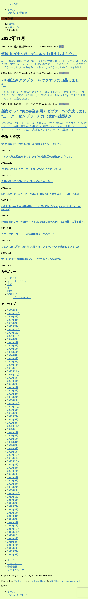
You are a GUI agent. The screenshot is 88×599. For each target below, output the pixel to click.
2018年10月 (13, 535)
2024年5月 (12, 352)
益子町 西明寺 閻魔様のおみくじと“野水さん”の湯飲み (31, 259)
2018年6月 (12, 548)
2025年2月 (12, 326)
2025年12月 (13, 313)
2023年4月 (12, 393)
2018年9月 (12, 538)
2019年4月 (12, 516)
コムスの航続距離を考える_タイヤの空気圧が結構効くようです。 (37, 156)
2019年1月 (12, 525)
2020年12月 (13, 455)
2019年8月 (12, 503)
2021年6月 (12, 435)
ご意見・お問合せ (17, 594)
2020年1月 (12, 490)
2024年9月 (12, 339)
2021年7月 (12, 432)
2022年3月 (12, 422)
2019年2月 (12, 522)
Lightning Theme (37, 581)
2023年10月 (13, 374)
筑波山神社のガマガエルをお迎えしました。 (39, 54)
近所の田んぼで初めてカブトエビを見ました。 (27, 181)
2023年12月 (13, 368)
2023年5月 (12, 390)
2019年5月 (12, 512)
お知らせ (64, 73)
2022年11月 (13, 403)
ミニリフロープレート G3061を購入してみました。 (29, 234)
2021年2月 (12, 448)
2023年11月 (13, 371)
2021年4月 (12, 442)
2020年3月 (12, 484)
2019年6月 (12, 509)
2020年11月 (13, 458)
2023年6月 (12, 387)
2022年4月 (12, 419)
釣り (9, 291)
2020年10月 (13, 461)
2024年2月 (12, 361)
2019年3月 (12, 519)
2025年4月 (12, 320)
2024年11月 (13, 332)
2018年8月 (12, 541)
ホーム (11, 560)
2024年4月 (12, 355)
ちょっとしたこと (17, 281)
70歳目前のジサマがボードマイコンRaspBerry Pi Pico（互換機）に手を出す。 (43, 221)
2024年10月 (13, 336)
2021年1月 (12, 451)
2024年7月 (12, 345)
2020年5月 (12, 477)
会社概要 (12, 566)
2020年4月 (12, 480)
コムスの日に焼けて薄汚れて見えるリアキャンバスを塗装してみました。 (41, 246)
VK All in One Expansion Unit (65, 581)
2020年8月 (12, 467)
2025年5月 (12, 316)
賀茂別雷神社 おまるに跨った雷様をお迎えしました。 (31, 144)
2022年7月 (12, 413)
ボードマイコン (22, 297)
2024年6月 (12, 348)
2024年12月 (13, 329)
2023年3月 (12, 397)
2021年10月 (13, 429)
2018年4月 (12, 554)
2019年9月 (12, 500)
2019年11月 (13, 496)
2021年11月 (13, 426)
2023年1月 (12, 400)
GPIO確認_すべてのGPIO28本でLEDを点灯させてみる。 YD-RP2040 (40, 194)
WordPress (18, 581)
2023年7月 (12, 384)
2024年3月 (12, 358)
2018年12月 (13, 529)
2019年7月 (12, 506)
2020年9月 (12, 464)
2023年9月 (12, 377)
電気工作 (12, 294)
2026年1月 (12, 310)
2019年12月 (13, 493)
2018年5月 (12, 551)
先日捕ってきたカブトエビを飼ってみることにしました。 (33, 169)
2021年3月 (12, 445)
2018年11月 (13, 532)
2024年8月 (12, 342)
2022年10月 (13, 406)
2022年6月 (12, 416)
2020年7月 (12, 471)
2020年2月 (12, 487)
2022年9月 (12, 410)
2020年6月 (12, 474)
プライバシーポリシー (19, 570)
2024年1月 (12, 365)
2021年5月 (12, 439)
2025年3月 (12, 323)
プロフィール (14, 563)
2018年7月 (12, 545)
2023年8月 (12, 381)
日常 (61, 46)
